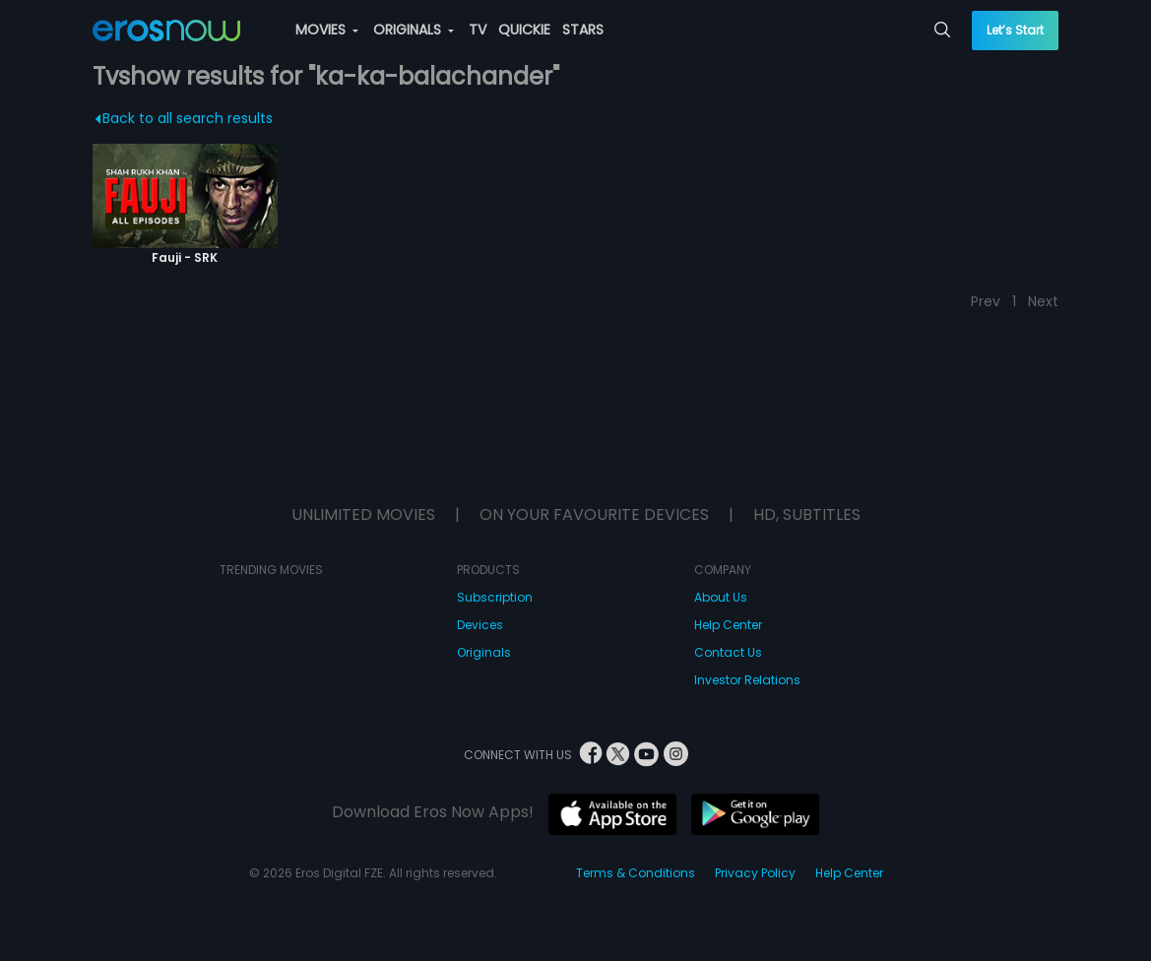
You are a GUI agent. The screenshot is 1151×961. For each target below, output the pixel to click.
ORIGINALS (413, 29)
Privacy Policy (755, 873)
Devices (480, 624)
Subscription (495, 597)
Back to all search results (184, 118)
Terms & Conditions (635, 873)
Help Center (728, 624)
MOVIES (326, 29)
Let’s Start (1015, 30)
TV (477, 29)
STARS (583, 29)
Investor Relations (747, 680)
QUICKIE (524, 29)
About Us (720, 597)
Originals (484, 652)
